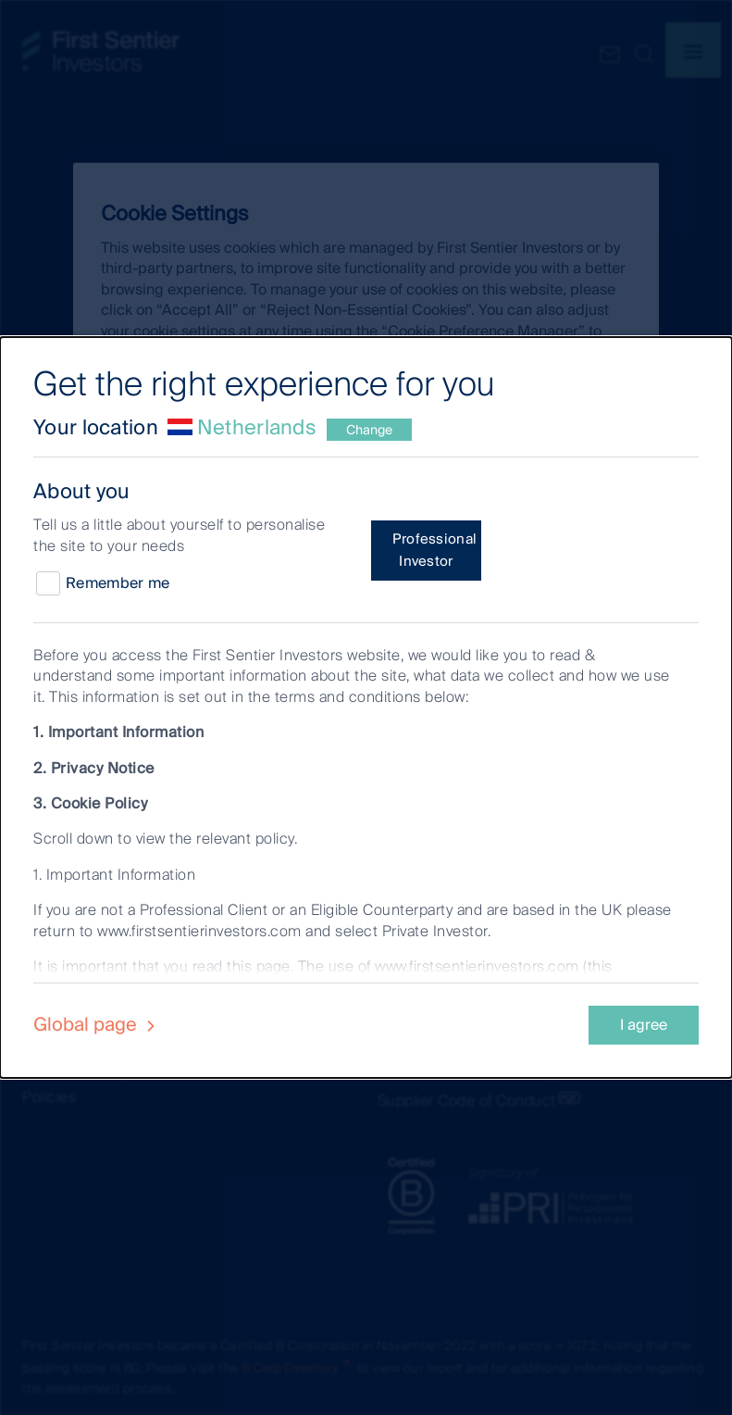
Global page (96, 1024)
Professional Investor (435, 550)
